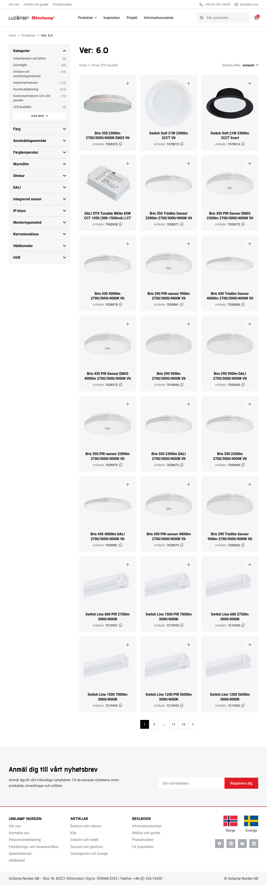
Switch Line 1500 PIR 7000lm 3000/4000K (168, 616)
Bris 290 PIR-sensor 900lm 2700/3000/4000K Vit (168, 295)
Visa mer (37, 115)
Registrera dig (241, 783)
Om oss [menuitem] (14, 4)
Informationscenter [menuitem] (158, 17)
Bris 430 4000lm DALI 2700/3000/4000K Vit (107, 536)
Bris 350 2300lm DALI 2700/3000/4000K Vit (168, 456)
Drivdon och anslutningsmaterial (27, 73)
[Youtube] (242, 843)
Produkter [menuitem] (85, 17)
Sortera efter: (231, 65)
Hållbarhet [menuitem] (17, 860)
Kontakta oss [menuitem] (19, 832)
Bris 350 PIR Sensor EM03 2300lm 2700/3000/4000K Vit (230, 215)
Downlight (20, 65)
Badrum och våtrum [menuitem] (85, 826)
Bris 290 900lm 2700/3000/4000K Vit (169, 375)
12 (183, 724)
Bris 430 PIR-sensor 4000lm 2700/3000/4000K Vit (169, 536)
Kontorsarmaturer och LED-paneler (32, 98)
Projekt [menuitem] (132, 17)
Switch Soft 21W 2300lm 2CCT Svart (229, 135)
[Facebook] (219, 843)
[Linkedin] (230, 843)
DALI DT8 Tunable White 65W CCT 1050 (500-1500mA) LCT (107, 215)
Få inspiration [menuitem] (142, 846)
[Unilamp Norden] (32, 17)
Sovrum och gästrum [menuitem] (86, 846)
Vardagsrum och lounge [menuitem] (89, 853)
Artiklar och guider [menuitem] (36, 4)
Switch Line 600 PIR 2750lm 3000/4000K (107, 616)
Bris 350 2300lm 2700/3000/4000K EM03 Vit (107, 135)
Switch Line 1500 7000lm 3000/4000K (107, 696)
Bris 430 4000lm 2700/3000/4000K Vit (107, 295)
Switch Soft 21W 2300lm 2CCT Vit (168, 135)
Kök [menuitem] (73, 832)
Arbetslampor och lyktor (29, 58)
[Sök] (201, 17)
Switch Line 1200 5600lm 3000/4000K (230, 696)
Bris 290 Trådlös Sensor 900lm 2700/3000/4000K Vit (230, 536)
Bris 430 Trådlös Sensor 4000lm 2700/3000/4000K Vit (230, 295)
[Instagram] (253, 843)
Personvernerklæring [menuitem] (25, 839)
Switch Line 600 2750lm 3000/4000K (230, 616)
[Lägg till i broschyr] (128, 83)
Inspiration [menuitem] (111, 17)
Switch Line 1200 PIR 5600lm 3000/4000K (168, 696)
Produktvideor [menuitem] (62, 4)
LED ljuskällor (22, 107)
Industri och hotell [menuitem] (84, 839)
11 (173, 724)
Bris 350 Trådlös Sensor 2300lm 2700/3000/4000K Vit (168, 215)
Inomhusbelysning (25, 89)
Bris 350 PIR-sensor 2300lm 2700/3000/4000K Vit (107, 456)
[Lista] (256, 17)
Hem (12, 35)
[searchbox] (222, 17)
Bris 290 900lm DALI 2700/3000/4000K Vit (230, 375)
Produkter (28, 35)
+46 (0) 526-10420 (214, 4)
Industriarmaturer (25, 82)
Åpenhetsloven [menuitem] (20, 853)
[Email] (191, 783)
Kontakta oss (246, 4)
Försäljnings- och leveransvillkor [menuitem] (34, 846)
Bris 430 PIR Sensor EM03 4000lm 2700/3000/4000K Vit (107, 375)
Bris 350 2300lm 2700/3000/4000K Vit (230, 456)
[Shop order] (249, 65)
